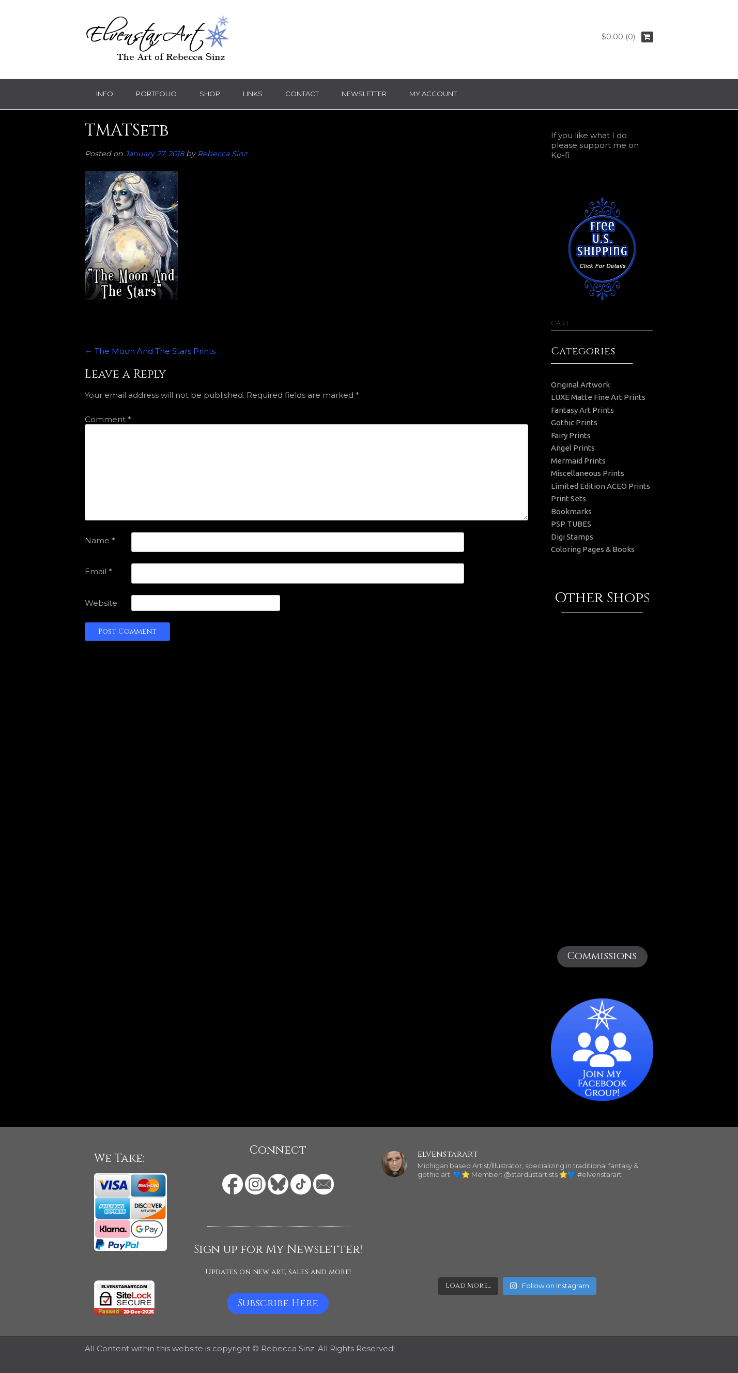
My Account (433, 93)
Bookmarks (571, 511)
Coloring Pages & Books (593, 549)
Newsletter (364, 93)
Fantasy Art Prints (582, 410)
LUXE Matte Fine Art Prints (598, 397)
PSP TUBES (571, 523)
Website (101, 603)
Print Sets (568, 498)
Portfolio (156, 93)
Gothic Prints (574, 422)
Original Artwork (580, 384)
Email (98, 571)
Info (104, 93)
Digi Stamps (572, 536)
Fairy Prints (571, 435)
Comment (108, 419)
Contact (302, 93)
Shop (209, 93)
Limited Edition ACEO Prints (600, 486)
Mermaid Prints (578, 460)
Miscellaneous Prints (587, 473)
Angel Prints (573, 447)
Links (253, 93)
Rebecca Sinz (222, 153)
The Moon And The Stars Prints (150, 351)
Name (100, 540)
